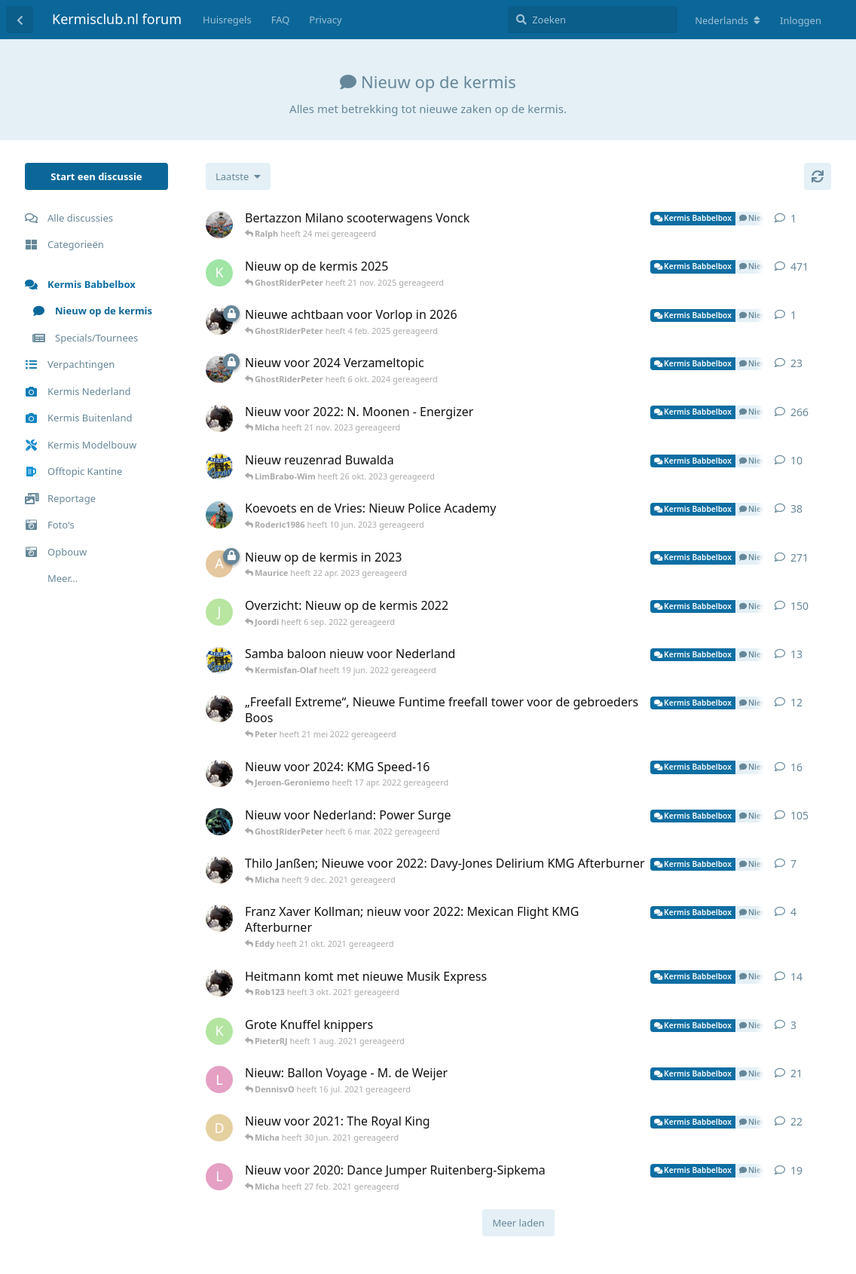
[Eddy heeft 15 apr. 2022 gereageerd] (219, 773)
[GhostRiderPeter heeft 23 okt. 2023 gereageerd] (219, 369)
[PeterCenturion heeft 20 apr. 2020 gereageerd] (219, 514)
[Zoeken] (592, 19)
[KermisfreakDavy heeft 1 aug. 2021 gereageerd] (219, 1031)
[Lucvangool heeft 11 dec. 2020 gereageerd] (219, 1079)
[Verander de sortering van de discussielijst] (238, 176)
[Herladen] (817, 176)
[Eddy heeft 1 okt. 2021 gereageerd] (219, 708)
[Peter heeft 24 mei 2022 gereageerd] (219, 660)
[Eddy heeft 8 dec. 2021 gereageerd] (219, 870)
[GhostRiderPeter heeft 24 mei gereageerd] (219, 224)
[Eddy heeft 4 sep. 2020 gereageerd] (219, 418)
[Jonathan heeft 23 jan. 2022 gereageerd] (219, 612)
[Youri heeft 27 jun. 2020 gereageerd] (219, 821)
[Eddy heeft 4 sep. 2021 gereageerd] (219, 918)
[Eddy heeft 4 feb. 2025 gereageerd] (219, 321)
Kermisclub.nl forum (117, 19)
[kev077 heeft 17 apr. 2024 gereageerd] (219, 272)
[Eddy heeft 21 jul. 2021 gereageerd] (219, 983)
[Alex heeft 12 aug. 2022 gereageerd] (219, 563)
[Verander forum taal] (727, 20)
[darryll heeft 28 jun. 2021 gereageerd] (219, 1127)
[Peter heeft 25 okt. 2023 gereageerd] (219, 466)
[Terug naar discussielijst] (19, 19)
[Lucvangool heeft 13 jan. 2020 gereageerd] (219, 1176)
